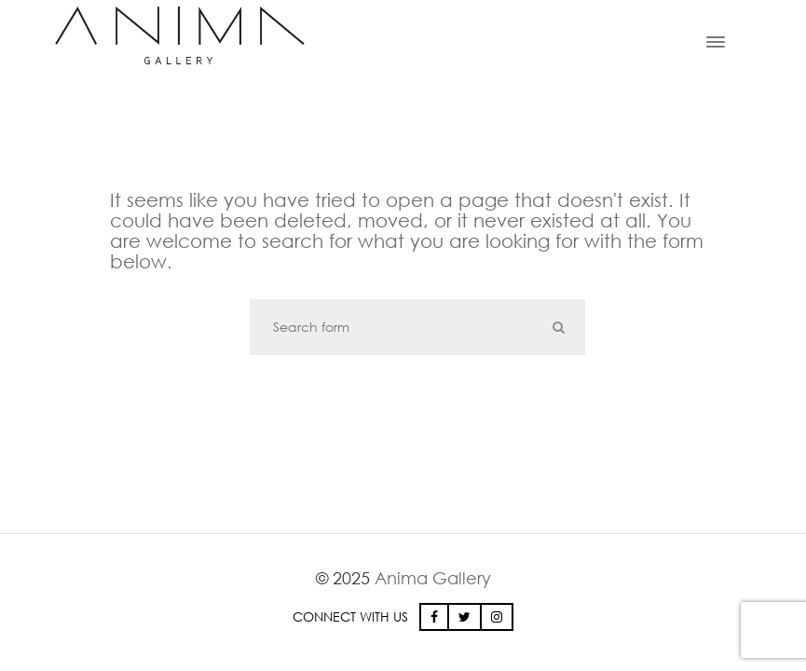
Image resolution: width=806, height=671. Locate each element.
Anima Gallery (433, 578)
